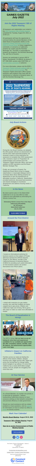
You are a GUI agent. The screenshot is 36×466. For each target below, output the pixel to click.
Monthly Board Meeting (11, 417)
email (4, 409)
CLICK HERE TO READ (18, 213)
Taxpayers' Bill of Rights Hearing (15, 420)
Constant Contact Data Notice (22, 452)
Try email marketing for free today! (18, 463)
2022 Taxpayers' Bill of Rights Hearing (17, 31)
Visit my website (18, 432)
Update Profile (10, 452)
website (29, 406)
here (12, 347)
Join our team (19, 338)
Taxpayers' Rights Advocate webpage (15, 68)
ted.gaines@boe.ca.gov (20, 454)
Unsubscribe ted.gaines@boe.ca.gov (18, 450)
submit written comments (11, 63)
